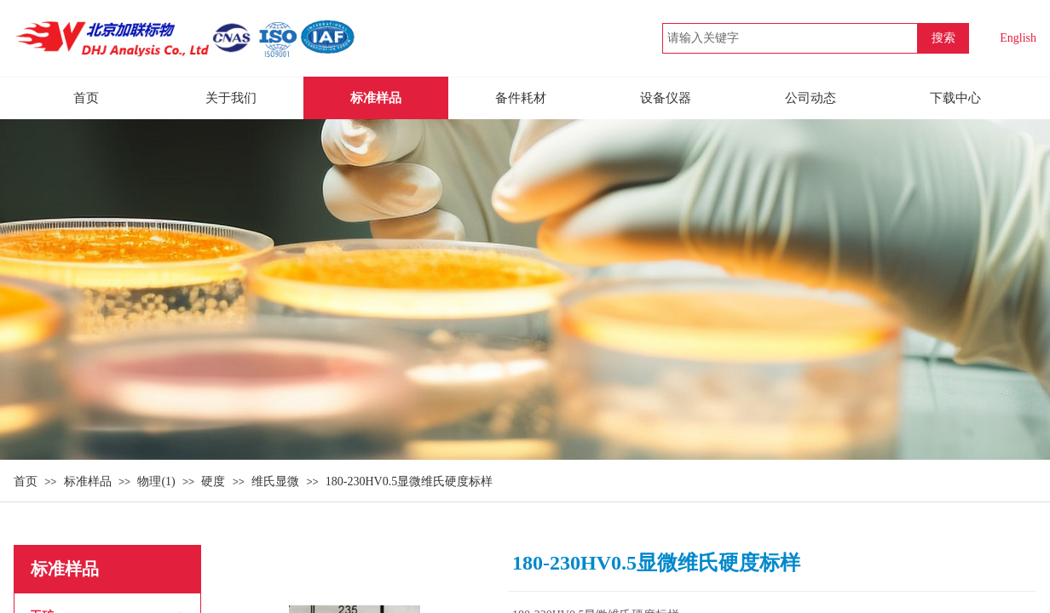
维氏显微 (275, 481)
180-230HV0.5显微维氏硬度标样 (409, 481)
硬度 (213, 481)
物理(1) (156, 481)
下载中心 (955, 98)
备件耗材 (520, 98)
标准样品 (88, 481)
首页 (26, 481)
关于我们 (231, 98)
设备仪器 (665, 98)
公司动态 (810, 98)
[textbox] (790, 38)
